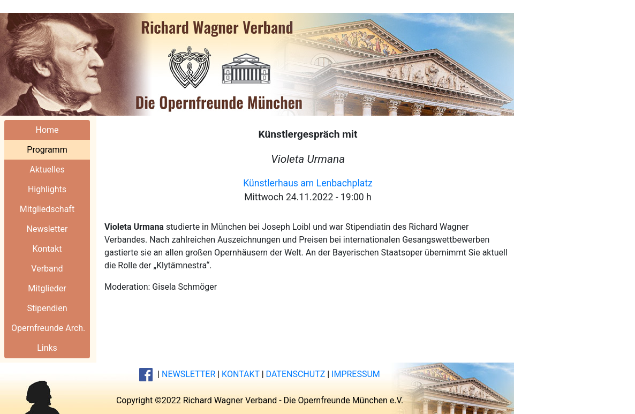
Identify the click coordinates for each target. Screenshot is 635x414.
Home (46, 130)
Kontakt (47, 249)
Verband (47, 269)
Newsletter (47, 229)
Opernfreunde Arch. (48, 328)
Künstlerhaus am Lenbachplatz (308, 183)
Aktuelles (47, 169)
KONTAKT (241, 374)
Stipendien (47, 308)
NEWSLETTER (188, 374)
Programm (47, 150)
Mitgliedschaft (47, 209)
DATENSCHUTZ (296, 374)
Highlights (47, 189)
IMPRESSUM (355, 374)
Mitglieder (47, 288)
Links (47, 348)
